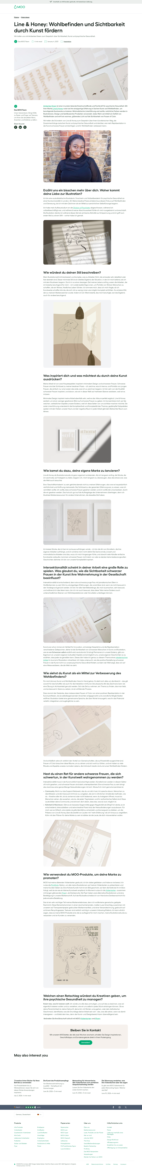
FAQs (108, 1137)
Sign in (104, 6)
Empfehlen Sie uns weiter (115, 1145)
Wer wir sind (88, 1135)
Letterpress (64, 1141)
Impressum (123, 1164)
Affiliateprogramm (112, 1142)
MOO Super (64, 1133)
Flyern (97, 1019)
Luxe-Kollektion (65, 1149)
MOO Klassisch (65, 1138)
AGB (87, 1164)
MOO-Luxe (64, 1130)
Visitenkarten (18, 12)
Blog (94, 12)
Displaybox (40, 1138)
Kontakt (109, 1127)
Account (97, 6)
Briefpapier (40, 1127)
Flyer (50, 12)
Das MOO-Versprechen (91, 1151)
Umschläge (40, 1135)
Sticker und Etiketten (20, 1143)
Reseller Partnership (90, 1146)
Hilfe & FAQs (102, 12)
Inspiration (67, 41)
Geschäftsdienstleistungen (81, 12)
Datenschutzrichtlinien (97, 1164)
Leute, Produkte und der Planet (93, 1133)
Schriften (108, 1164)
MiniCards (17, 1135)
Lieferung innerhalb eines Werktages (115, 1133)
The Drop (87, 1141)
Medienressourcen (89, 1130)
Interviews (25, 17)
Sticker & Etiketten (40, 12)
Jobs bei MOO (88, 1138)
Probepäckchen (65, 1143)
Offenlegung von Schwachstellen (117, 1148)
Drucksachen (58, 12)
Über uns (86, 1127)
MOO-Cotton (65, 1135)
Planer (39, 1146)
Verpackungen (88, 1154)
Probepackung (88, 6)
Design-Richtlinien (112, 1140)
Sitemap (115, 1164)
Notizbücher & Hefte (43, 1143)
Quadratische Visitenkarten (22, 1133)
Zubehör (68, 12)
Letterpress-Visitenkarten (21, 1138)
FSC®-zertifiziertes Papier (68, 1146)
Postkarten (28, 12)
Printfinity (87, 1149)
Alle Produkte (18, 1127)
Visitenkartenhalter (43, 1141)
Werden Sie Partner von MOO (93, 1157)
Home (16, 17)
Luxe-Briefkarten (42, 1133)
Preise (109, 1130)
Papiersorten (64, 1127)
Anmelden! (85, 1043)
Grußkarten (40, 1130)
